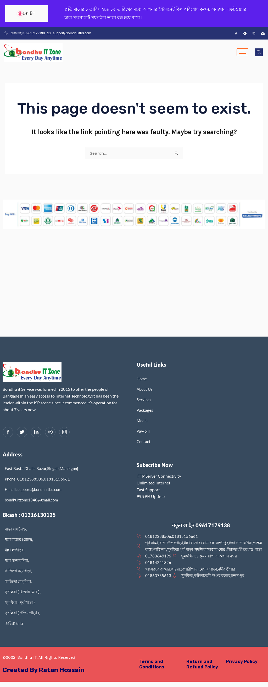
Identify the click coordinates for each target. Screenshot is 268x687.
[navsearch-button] (259, 52)
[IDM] (263, 33)
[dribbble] (50, 432)
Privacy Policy (242, 661)
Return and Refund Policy (202, 664)
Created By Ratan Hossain (44, 670)
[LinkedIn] (36, 432)
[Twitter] (22, 432)
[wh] (245, 33)
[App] (254, 33)
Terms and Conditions (151, 664)
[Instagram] (64, 432)
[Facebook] (236, 33)
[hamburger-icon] (242, 52)
